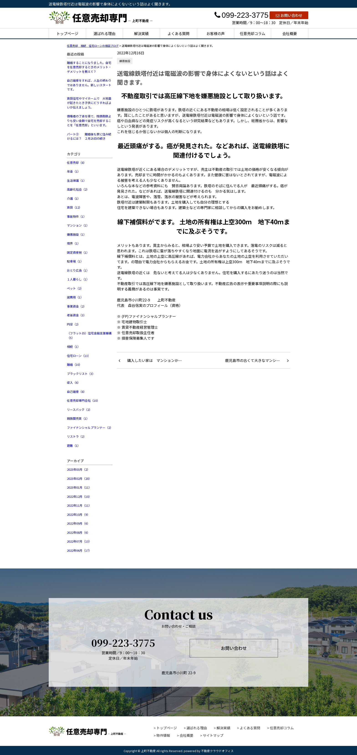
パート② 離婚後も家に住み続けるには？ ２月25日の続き (89, 136)
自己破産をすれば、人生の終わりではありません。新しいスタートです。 (89, 84)
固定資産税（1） (78, 252)
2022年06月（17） (79, 550)
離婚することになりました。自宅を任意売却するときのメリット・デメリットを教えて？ (89, 67)
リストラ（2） (76, 436)
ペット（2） (75, 288)
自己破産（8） (76, 391)
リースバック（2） (79, 409)
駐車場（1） (75, 261)
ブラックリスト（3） (81, 373)
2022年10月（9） (78, 514)
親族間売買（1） (78, 418)
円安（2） (73, 324)
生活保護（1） (76, 180)
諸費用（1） (75, 297)
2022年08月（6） (78, 532)
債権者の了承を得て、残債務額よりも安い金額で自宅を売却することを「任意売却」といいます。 (89, 120)
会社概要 (289, 33)
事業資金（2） (76, 306)
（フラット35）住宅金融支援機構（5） (89, 335)
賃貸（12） (74, 207)
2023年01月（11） (79, 487)
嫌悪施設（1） (76, 234)
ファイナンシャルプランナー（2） (89, 427)
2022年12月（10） (79, 496)
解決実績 (141, 33)
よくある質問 (178, 33)
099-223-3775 (241, 15)
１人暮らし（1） (78, 279)
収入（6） (73, 382)
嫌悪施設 (124, 61)
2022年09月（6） (78, 523)
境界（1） (73, 243)
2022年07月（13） (79, 541)
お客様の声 (216, 33)
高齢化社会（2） (78, 189)
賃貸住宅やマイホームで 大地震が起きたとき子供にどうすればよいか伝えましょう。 (89, 102)
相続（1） (73, 346)
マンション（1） (78, 225)
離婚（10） (74, 364)
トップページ (67, 33)
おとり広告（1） (78, 270)
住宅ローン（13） (79, 356)
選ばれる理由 (104, 33)
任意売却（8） (76, 162)
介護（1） (73, 198)
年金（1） (73, 171)
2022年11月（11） (79, 505)
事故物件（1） (76, 216)
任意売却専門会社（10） (83, 400)
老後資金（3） (76, 315)
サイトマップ (213, 735)
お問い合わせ (289, 15)
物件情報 (163, 735)
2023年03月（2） (78, 469)
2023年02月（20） (79, 478)
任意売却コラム (252, 33)
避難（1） (73, 445)
